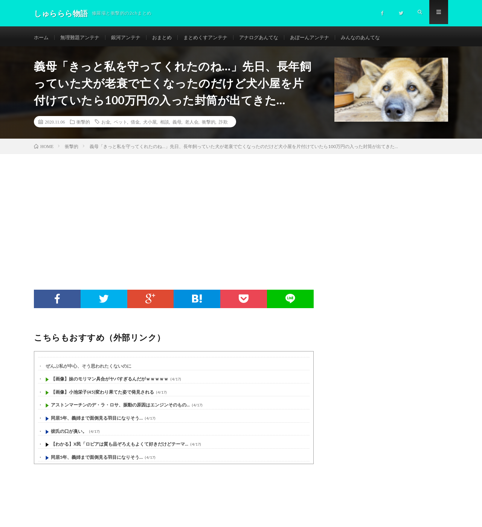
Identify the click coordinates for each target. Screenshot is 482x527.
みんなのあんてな (379, 37)
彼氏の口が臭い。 (69, 434)
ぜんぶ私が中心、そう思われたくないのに (88, 368)
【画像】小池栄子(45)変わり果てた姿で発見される (102, 394)
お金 (105, 124)
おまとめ (169, 37)
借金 (135, 124)
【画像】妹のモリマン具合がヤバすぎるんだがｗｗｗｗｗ (109, 382)
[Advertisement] (241, 213)
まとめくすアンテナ (215, 37)
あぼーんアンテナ (325, 37)
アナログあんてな (271, 37)
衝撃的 (83, 124)
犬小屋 (150, 124)
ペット (120, 124)
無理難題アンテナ (82, 37)
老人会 (191, 124)
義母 (177, 124)
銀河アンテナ (131, 37)
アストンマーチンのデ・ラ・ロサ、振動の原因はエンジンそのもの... (120, 408)
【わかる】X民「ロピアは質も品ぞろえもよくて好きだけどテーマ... (119, 447)
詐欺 (223, 124)
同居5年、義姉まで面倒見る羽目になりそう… (97, 420)
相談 (164, 124)
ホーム (42, 37)
